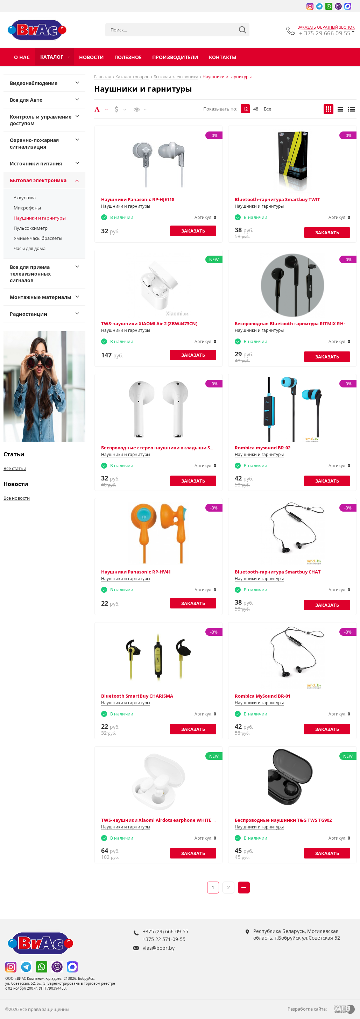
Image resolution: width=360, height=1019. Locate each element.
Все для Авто (26, 100)
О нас (22, 57)
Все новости (16, 498)
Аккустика (25, 197)
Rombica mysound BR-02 (262, 447)
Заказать (193, 231)
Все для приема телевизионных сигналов (30, 274)
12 (245, 109)
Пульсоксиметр (31, 228)
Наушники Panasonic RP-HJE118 (137, 199)
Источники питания (36, 163)
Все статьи (14, 468)
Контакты (223, 57)
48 (255, 109)
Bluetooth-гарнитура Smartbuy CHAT (278, 572)
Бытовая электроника (38, 180)
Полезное (128, 57)
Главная (102, 77)
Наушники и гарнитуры (40, 218)
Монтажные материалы (40, 297)
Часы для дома (29, 248)
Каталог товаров (132, 77)
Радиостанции (28, 314)
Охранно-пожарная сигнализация (34, 143)
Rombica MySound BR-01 (262, 696)
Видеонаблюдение (33, 83)
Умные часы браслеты (38, 238)
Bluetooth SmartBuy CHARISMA (137, 696)
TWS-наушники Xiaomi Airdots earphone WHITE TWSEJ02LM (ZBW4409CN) (184, 820)
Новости (91, 57)
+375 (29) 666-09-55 (165, 931)
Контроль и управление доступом (40, 120)
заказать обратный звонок (326, 27)
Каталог (51, 57)
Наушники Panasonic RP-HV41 (136, 572)
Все (267, 109)
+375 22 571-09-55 (164, 939)
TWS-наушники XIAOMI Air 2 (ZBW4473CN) (149, 323)
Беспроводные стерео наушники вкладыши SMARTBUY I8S (170, 447)
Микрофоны (27, 208)
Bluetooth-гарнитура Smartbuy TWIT (277, 199)
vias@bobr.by (159, 948)
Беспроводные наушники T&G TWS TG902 (283, 820)
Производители (175, 57)
